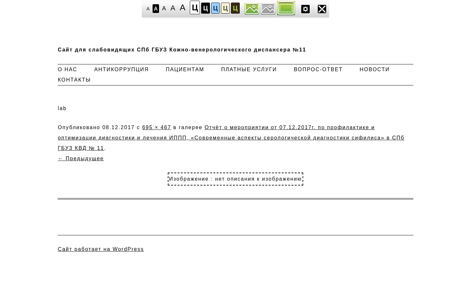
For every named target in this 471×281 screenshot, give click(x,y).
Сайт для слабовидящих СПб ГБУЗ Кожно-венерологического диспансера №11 (182, 49)
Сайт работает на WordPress (101, 249)
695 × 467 (156, 127)
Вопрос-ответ (318, 69)
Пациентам (185, 69)
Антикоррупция (121, 69)
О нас (67, 69)
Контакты (74, 80)
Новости (375, 69)
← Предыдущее (81, 158)
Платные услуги (249, 69)
